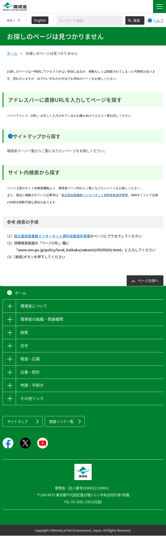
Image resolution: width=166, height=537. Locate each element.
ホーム (12, 53)
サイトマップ (17, 422)
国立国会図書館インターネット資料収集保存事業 (94, 196)
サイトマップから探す (43, 137)
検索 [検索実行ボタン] (136, 20)
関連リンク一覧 (61, 422)
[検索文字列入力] (90, 20)
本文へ (11, 20)
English (40, 20)
